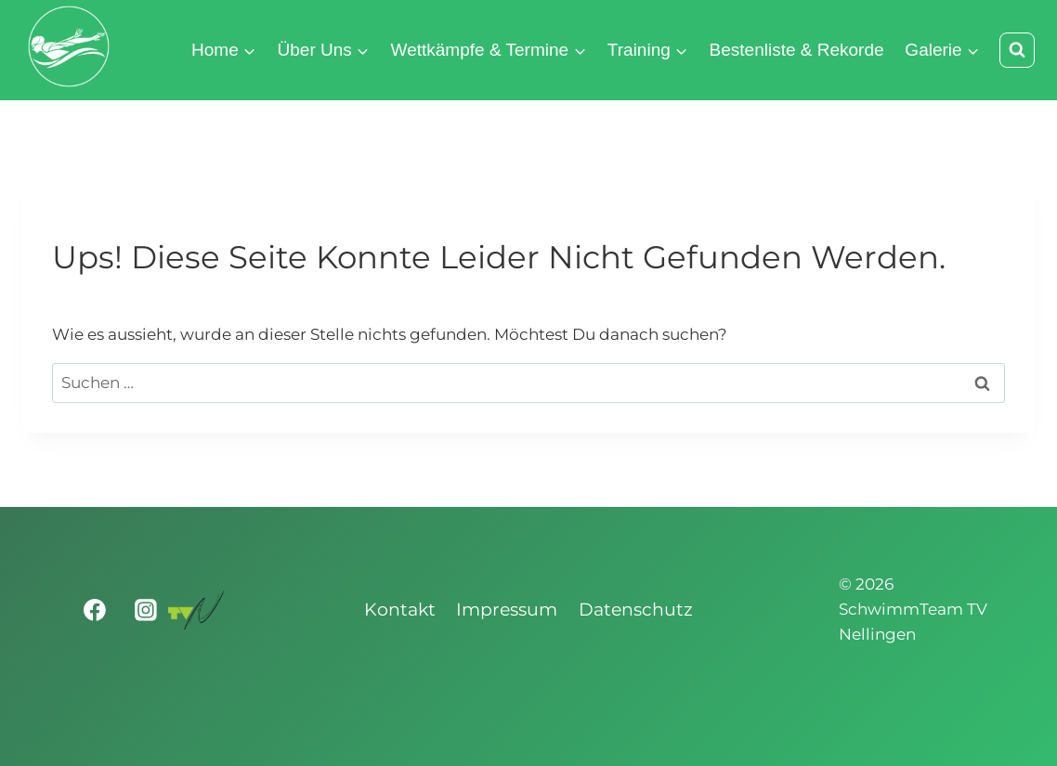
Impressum (506, 609)
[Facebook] (94, 610)
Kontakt (400, 609)
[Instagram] (146, 610)
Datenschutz (636, 609)
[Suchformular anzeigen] (1017, 50)
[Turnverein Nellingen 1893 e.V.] (197, 610)
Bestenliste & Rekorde (797, 49)
